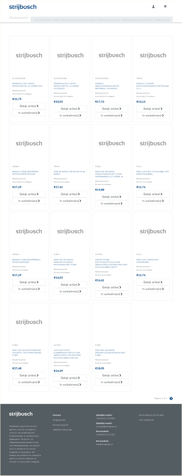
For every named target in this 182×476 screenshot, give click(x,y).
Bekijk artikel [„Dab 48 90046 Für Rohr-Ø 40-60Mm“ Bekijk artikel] (70, 194)
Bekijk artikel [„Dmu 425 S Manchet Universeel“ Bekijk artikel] (152, 282)
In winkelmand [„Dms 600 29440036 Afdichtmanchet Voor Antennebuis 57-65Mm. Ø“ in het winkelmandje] (111, 203)
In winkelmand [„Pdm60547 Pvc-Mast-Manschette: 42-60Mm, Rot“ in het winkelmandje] (29, 113)
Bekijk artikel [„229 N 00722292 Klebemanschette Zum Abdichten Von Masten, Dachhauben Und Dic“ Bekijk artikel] (70, 378)
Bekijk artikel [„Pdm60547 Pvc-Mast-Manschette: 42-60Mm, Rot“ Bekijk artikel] (29, 106)
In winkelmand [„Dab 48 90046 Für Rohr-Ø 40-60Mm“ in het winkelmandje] (70, 201)
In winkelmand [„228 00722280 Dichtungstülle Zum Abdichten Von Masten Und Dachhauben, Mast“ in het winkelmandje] (111, 294)
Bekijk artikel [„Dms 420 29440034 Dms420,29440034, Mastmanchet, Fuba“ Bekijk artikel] (70, 284)
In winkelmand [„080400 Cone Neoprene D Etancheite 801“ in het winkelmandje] (29, 289)
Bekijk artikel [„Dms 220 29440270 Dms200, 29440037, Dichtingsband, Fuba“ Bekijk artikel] (29, 375)
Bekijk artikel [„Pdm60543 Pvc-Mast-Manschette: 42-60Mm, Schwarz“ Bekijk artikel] (70, 108)
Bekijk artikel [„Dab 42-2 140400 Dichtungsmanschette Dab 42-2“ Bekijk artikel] (152, 108)
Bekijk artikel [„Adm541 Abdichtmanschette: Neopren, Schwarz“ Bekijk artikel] (111, 108)
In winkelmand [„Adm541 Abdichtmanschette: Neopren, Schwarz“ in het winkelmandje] (111, 115)
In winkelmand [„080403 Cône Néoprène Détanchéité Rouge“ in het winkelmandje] (29, 201)
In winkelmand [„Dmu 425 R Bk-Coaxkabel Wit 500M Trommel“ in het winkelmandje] (153, 201)
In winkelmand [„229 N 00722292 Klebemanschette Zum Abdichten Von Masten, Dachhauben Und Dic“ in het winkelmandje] (70, 384)
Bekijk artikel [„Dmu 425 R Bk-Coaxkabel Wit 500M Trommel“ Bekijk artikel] (152, 194)
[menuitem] (153, 6)
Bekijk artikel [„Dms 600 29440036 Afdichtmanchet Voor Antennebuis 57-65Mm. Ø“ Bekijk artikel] (111, 196)
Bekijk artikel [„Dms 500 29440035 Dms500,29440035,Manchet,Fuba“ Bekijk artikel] (111, 375)
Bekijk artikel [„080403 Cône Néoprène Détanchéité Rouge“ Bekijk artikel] (29, 194)
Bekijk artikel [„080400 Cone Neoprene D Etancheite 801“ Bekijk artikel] (29, 282)
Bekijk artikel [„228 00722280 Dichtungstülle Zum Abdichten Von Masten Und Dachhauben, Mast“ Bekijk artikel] (111, 287)
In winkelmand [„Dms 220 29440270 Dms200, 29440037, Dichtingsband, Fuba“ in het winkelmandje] (29, 382)
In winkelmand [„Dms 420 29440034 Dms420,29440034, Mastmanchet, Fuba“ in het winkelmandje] (70, 291)
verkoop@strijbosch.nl (106, 426)
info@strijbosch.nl (104, 444)
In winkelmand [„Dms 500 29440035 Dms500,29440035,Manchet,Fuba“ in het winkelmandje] (111, 382)
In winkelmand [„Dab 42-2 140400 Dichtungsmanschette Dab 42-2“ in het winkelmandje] (153, 115)
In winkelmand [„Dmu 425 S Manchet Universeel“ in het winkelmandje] (153, 289)
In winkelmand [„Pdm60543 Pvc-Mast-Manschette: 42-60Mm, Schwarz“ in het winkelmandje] (70, 115)
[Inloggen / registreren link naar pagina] (153, 6)
